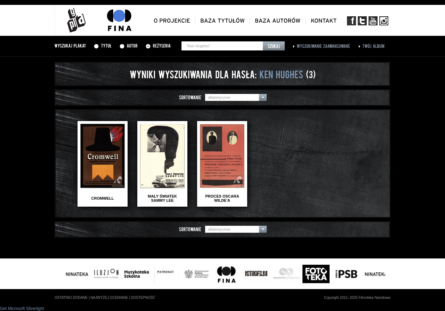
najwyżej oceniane (109, 298)
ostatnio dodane (71, 298)
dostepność (143, 298)
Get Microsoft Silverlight (22, 308)
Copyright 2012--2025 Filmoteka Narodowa (357, 298)
